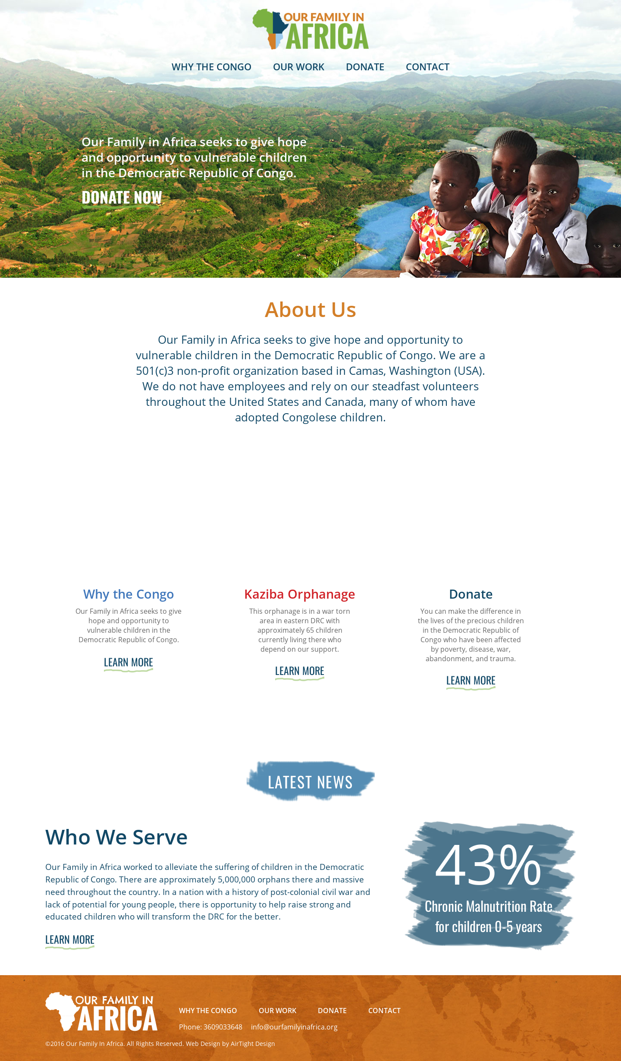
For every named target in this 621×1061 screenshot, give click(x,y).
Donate (365, 66)
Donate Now (122, 196)
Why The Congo (211, 66)
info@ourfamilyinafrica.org (294, 1027)
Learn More (128, 661)
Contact (427, 66)
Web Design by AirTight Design (230, 1043)
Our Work (298, 66)
